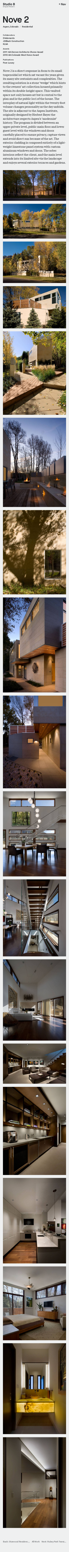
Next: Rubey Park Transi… (54, 1542)
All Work (36, 1542)
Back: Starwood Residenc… (16, 1542)
